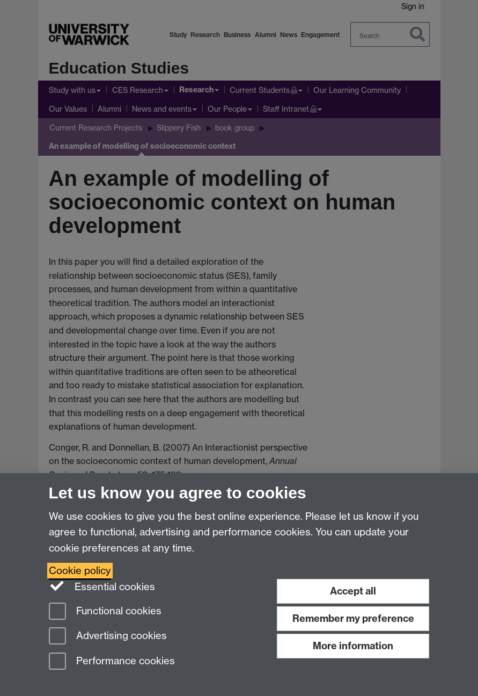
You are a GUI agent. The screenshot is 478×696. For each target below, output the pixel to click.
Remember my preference (353, 618)
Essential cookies (102, 586)
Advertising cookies (108, 637)
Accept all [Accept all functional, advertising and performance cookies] (353, 591)
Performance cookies (112, 662)
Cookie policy (80, 570)
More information (353, 646)
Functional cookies (105, 612)
